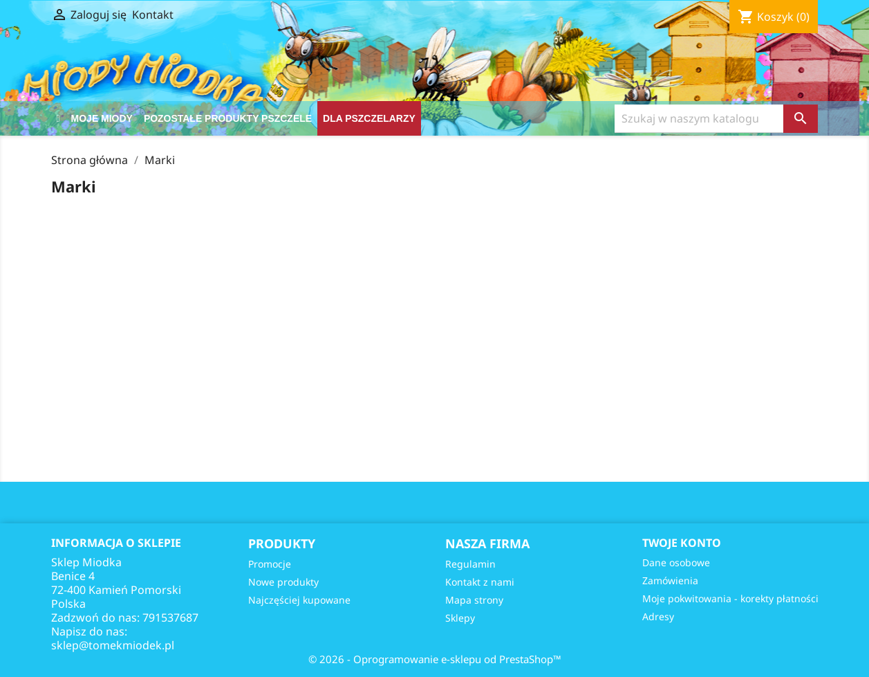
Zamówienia (670, 580)
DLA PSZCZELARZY (369, 118)
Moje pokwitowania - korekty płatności (730, 598)
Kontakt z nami (479, 581)
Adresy (658, 616)
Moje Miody (102, 118)
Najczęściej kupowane (299, 599)
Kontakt (153, 14)
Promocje (269, 563)
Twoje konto (681, 542)
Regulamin (470, 563)
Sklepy (460, 617)
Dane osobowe (676, 562)
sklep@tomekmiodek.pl (112, 645)
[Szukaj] (699, 119)
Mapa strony (474, 599)
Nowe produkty (283, 581)
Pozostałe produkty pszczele (228, 118)
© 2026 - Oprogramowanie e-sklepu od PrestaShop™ (434, 659)
